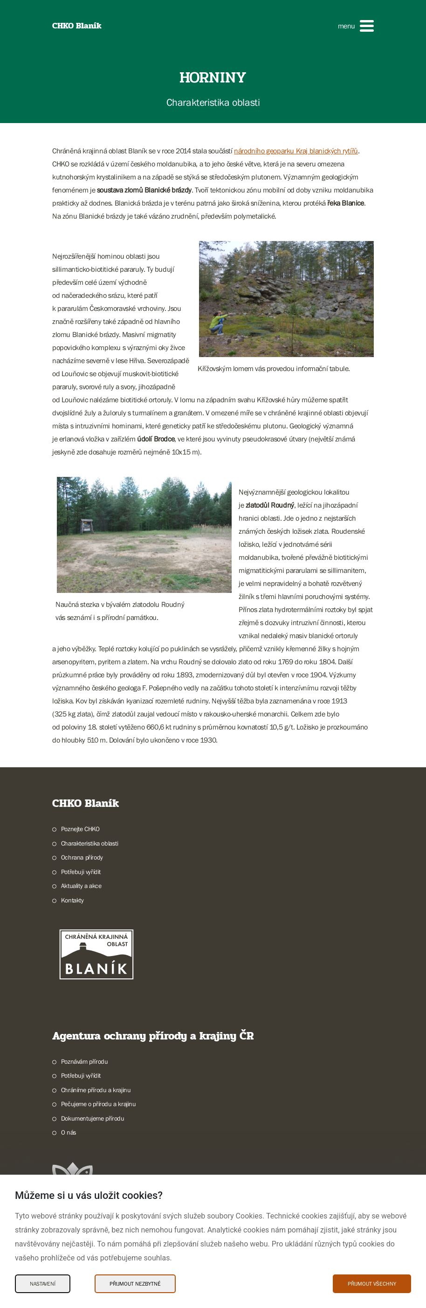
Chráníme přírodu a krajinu (96, 1090)
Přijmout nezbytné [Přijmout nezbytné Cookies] (135, 1283)
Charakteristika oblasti (89, 843)
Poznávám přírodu (84, 1061)
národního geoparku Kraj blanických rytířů (296, 150)
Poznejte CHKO (80, 829)
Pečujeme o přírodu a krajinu (98, 1104)
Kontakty (72, 900)
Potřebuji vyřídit (81, 871)
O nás (68, 1132)
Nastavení (42, 1283)
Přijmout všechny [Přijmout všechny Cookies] (372, 1283)
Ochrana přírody (82, 857)
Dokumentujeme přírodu (92, 1118)
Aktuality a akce (81, 885)
